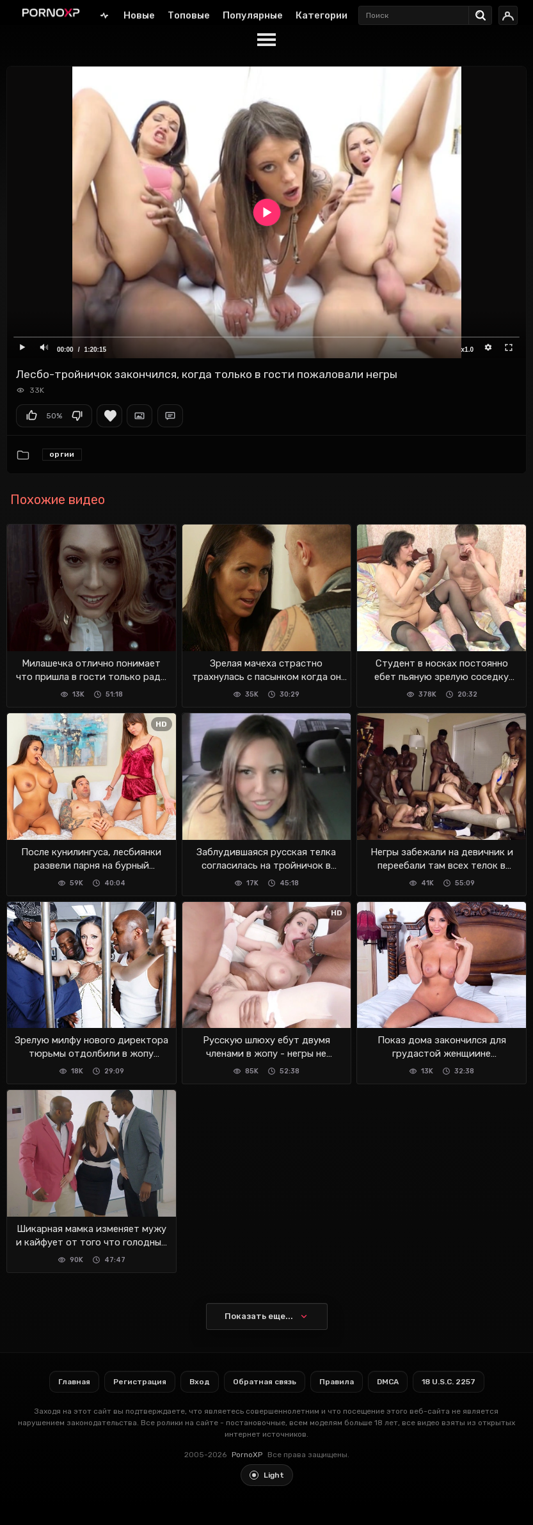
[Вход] (508, 15)
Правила (336, 1381)
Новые (139, 15)
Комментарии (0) (170, 415)
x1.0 (467, 349)
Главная (104, 15)
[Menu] (266, 40)
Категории (321, 15)
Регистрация (139, 1381)
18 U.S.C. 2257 (448, 1381)
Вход (199, 1381)
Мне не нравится (77, 416)
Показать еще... (259, 1316)
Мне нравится (31, 416)
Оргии (62, 454)
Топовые (189, 15)
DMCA (388, 1381)
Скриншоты (139, 415)
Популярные (253, 15)
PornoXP (247, 1454)
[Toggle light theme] (267, 1475)
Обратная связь (264, 1381)
